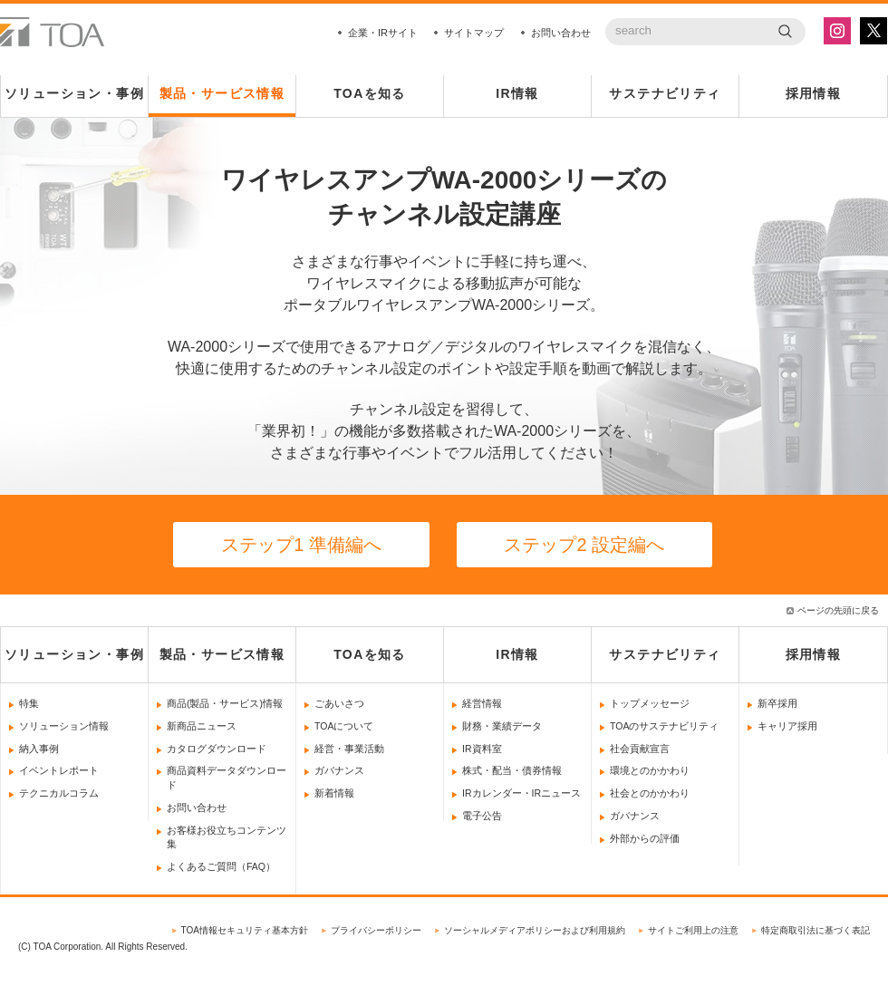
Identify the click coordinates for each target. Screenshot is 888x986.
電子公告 (482, 815)
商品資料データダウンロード (226, 777)
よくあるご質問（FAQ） (221, 866)
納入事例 (39, 748)
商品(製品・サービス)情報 (225, 703)
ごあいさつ (339, 703)
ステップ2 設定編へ (584, 545)
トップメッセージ (650, 703)
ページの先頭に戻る (838, 610)
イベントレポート (59, 770)
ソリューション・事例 (74, 93)
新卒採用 (777, 703)
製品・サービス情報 (222, 93)
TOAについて (343, 725)
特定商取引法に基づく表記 (815, 930)
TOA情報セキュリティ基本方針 (244, 930)
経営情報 (482, 703)
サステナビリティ (664, 93)
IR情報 (517, 93)
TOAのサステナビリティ (664, 725)
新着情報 (334, 793)
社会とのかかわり (650, 793)
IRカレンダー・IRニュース (521, 793)
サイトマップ (474, 32)
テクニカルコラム (59, 793)
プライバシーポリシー (376, 930)
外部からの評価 (645, 838)
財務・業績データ (502, 725)
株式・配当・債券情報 (512, 770)
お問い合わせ (561, 32)
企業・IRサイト (383, 32)
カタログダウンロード (216, 748)
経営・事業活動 (349, 748)
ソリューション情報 (64, 725)
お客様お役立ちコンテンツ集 (226, 837)
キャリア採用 (787, 725)
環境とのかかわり (650, 770)
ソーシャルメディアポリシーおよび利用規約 (534, 930)
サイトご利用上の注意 (693, 930)
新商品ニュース (201, 725)
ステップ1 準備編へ (301, 545)
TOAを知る (369, 93)
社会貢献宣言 (640, 748)
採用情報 (814, 93)
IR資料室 (482, 748)
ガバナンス (339, 770)
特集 (29, 703)
